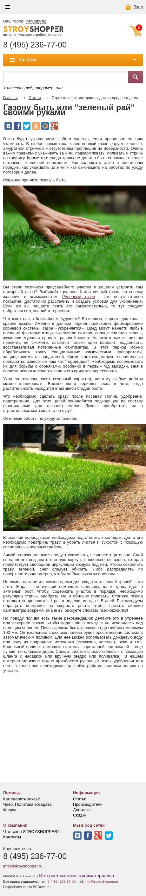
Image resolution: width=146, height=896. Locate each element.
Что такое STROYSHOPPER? (31, 831)
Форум (9, 809)
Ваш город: (24, 21)
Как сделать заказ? (21, 799)
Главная (10, 98)
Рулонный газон (78, 296)
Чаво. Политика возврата (27, 804)
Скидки (80, 815)
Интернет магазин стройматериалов (76, 875)
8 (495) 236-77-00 (35, 45)
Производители (88, 804)
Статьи (35, 98)
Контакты (12, 837)
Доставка (82, 809)
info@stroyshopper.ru (23, 866)
